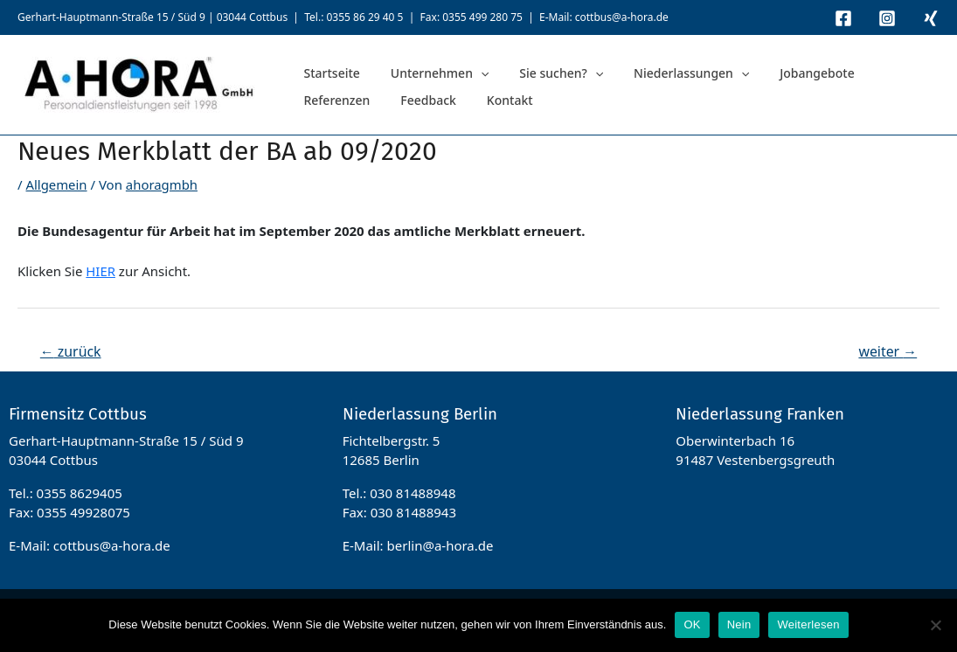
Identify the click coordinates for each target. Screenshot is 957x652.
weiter (887, 351)
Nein (739, 624)
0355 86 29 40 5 (364, 17)
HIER (100, 271)
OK (691, 624)
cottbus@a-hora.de (622, 17)
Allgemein (56, 184)
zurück (70, 351)
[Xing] (931, 18)
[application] (460, 71)
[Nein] (935, 625)
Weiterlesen (808, 624)
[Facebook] (843, 18)
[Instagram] (887, 18)
